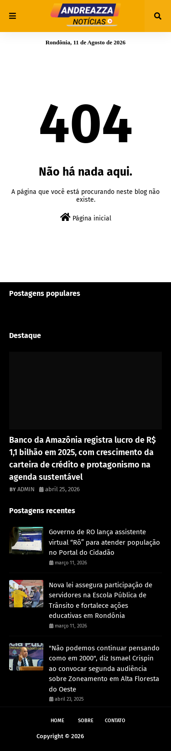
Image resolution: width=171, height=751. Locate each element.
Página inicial (85, 217)
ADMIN (26, 489)
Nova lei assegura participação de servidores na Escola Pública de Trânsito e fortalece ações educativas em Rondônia (100, 600)
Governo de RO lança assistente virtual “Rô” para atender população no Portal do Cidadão (104, 542)
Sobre (85, 721)
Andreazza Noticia (110, 736)
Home (57, 721)
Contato (115, 721)
